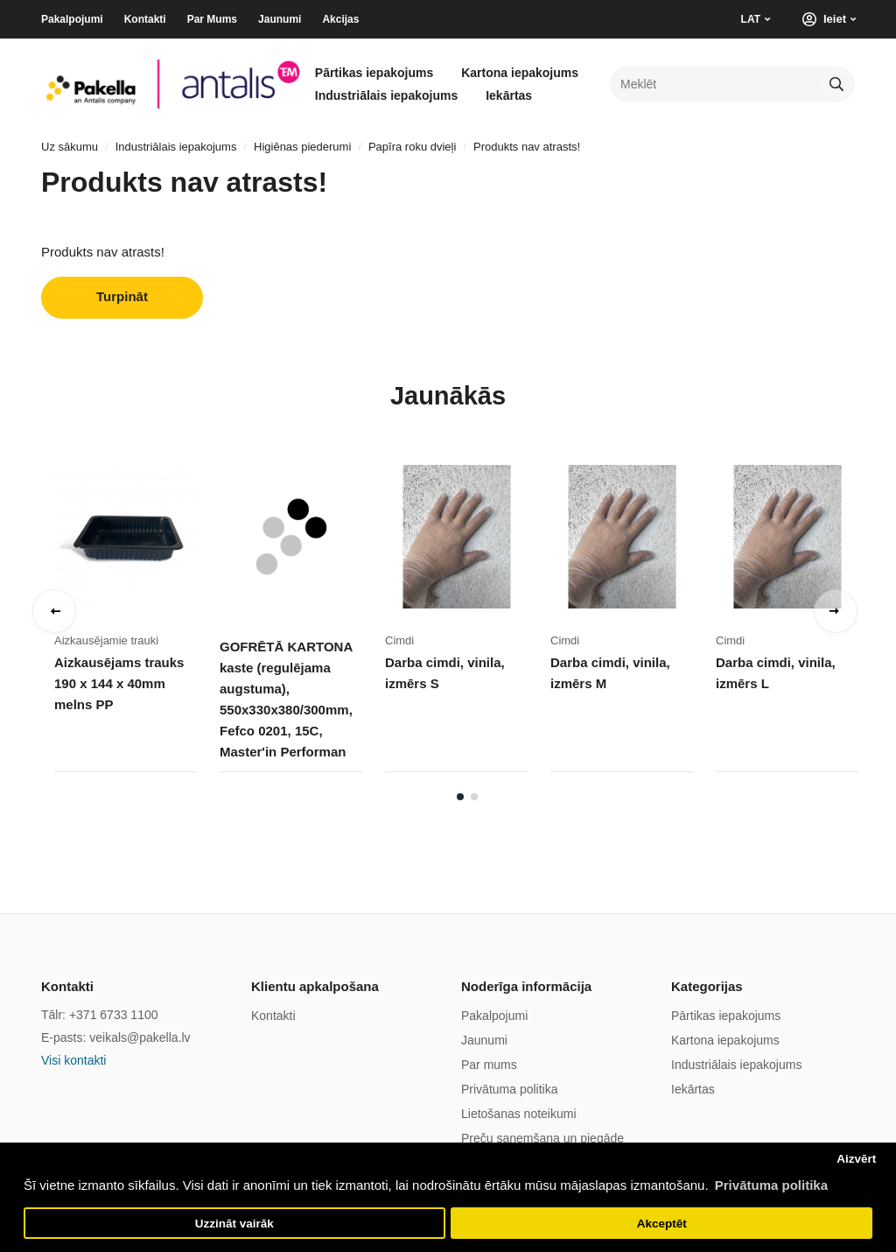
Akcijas (340, 19)
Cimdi (399, 640)
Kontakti (145, 19)
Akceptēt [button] (662, 1223)
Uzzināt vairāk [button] (234, 1223)
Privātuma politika (509, 1089)
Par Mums (212, 19)
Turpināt (122, 296)
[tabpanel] (137, 606)
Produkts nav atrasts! (526, 146)
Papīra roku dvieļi (412, 146)
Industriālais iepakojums (386, 95)
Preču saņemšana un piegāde (542, 1138)
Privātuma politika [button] (771, 1185)
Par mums (489, 1065)
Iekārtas (509, 95)
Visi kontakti (73, 1060)
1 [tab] (460, 796)
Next (836, 611)
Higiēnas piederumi (302, 146)
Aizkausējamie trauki (106, 640)
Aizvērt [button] (856, 1158)
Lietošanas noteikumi (519, 1114)
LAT (750, 19)
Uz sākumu (69, 146)
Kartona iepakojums (519, 73)
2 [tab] (474, 796)
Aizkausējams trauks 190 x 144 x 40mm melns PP (119, 683)
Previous (54, 611)
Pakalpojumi (72, 19)
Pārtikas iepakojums (374, 73)
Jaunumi (279, 19)
